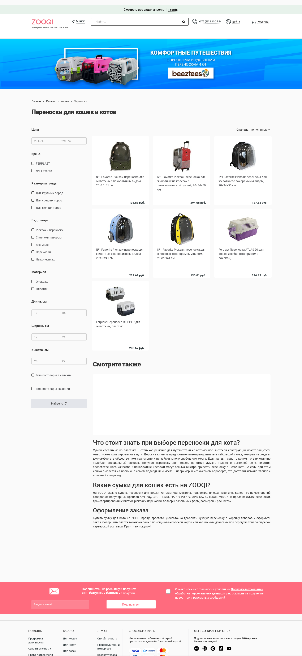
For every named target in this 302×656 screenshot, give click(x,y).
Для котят (69, 644)
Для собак (69, 650)
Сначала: (243, 124)
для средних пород (49, 195)
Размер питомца (43, 178)
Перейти (173, 4)
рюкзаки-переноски (50, 225)
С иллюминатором (48, 232)
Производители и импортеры (108, 646)
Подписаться (131, 599)
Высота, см (39, 345)
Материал (38, 267)
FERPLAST (43, 158)
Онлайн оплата (107, 638)
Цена (35, 124)
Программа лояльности (36, 640)
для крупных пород (49, 188)
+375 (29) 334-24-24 (210, 16)
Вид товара (39, 215)
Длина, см (39, 296)
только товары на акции (53, 383)
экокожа (42, 276)
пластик (42, 283)
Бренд (35, 149)
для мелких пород (48, 202)
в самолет (43, 239)
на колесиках (45, 254)
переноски (43, 247)
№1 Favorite (44, 165)
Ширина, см (40, 320)
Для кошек (70, 638)
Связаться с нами (39, 648)
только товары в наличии (54, 370)
